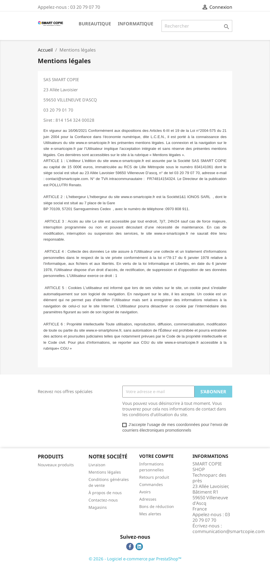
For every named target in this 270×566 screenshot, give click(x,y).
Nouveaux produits (56, 464)
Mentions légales (104, 472)
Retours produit (154, 477)
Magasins (97, 507)
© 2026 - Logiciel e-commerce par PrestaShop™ (135, 558)
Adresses (147, 499)
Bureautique (95, 24)
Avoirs (145, 491)
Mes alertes (150, 513)
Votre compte (156, 456)
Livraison (96, 464)
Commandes (151, 484)
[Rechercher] (196, 26)
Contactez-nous (103, 500)
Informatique (135, 24)
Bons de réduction (156, 506)
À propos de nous (105, 492)
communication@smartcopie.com (228, 531)
